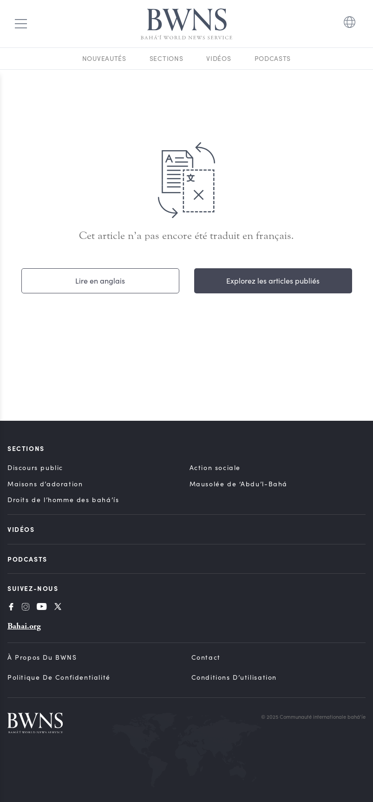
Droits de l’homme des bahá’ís (63, 499)
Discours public (35, 467)
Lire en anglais (100, 280)
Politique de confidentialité (59, 677)
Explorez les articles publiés (273, 280)
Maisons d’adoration (45, 483)
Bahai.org (24, 626)
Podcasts (273, 58)
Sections (166, 58)
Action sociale (215, 467)
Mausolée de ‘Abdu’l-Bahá (239, 483)
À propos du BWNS (42, 657)
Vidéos (218, 58)
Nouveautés (104, 58)
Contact (206, 657)
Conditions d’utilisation (234, 677)
